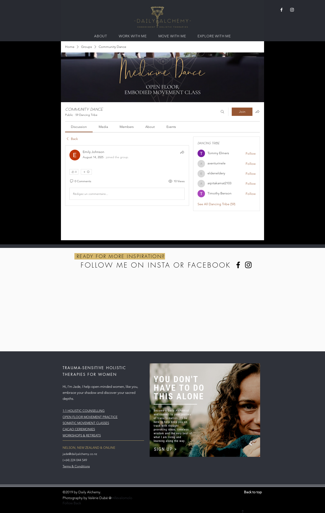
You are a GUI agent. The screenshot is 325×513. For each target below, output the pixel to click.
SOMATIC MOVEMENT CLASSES (86, 423)
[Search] (222, 112)
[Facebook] (238, 265)
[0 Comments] (80, 181)
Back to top (253, 492)
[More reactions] (86, 172)
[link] (79, 127)
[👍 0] (73, 172)
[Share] (182, 152)
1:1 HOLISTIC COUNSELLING (84, 411)
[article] (127, 175)
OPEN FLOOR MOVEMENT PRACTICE (90, 417)
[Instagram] (248, 265)
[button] (100, 36)
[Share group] (257, 111)
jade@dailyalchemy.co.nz (80, 454)
